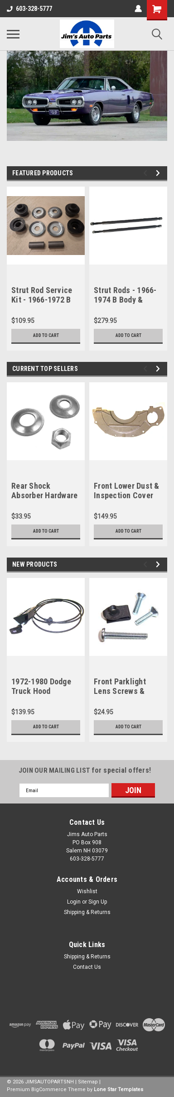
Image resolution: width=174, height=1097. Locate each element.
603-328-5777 (29, 8)
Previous (146, 173)
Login (74, 902)
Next (159, 173)
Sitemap (88, 1082)
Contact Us (87, 967)
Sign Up (97, 902)
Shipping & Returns (87, 912)
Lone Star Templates (118, 1089)
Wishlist (87, 891)
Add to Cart (46, 335)
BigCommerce (49, 1089)
